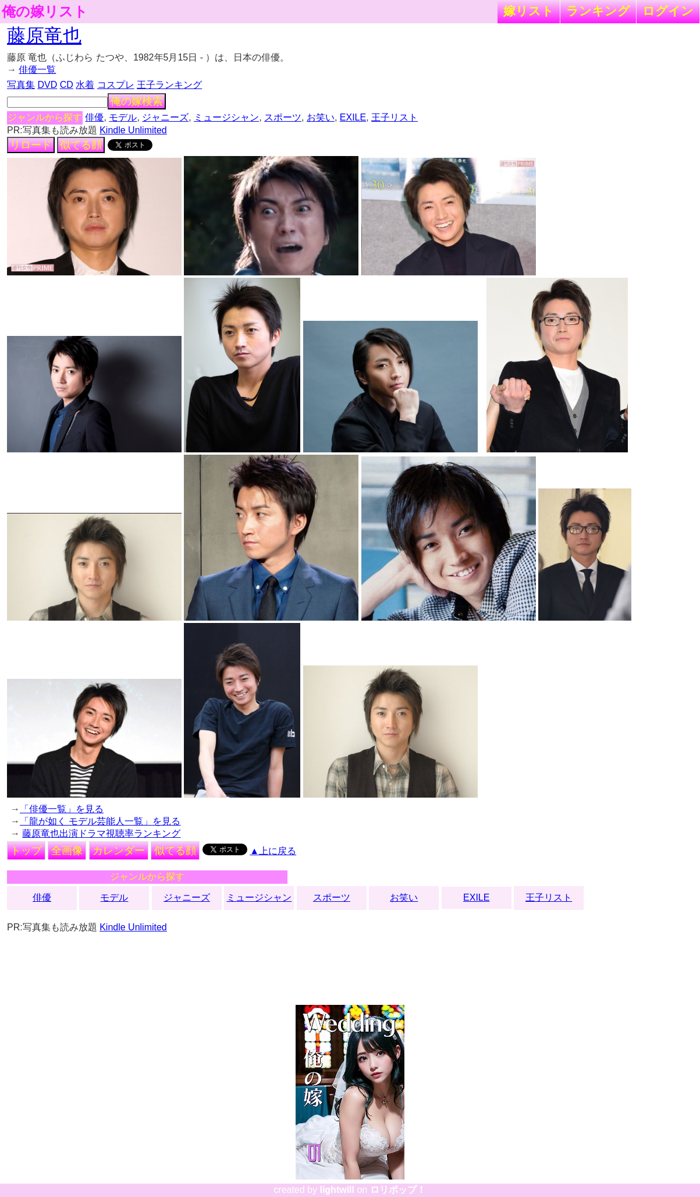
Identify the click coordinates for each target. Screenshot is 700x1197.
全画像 (67, 850)
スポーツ (282, 117)
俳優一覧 (37, 70)
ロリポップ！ (398, 1190)
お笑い (321, 117)
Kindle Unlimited (133, 130)
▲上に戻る (273, 851)
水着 (85, 85)
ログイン (668, 10)
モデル (123, 117)
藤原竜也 (44, 35)
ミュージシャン (226, 117)
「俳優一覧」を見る (62, 809)
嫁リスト (528, 10)
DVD (47, 85)
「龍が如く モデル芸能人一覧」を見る (100, 821)
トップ (26, 850)
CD (66, 85)
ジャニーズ (165, 117)
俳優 (94, 117)
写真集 (21, 85)
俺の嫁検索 (137, 101)
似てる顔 (81, 145)
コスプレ (115, 85)
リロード (31, 145)
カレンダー (119, 850)
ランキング (598, 10)
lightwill (336, 1190)
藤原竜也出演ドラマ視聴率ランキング (101, 833)
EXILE (353, 117)
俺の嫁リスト (45, 11)
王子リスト (394, 117)
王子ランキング (169, 85)
